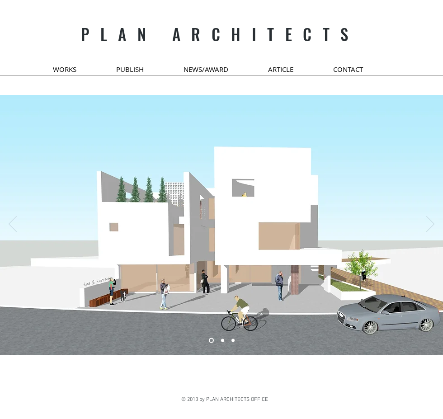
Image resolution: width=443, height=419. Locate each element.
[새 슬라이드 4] (233, 340)
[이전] (13, 224)
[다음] (430, 224)
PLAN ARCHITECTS (220, 34)
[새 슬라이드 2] (222, 340)
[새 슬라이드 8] (211, 340)
